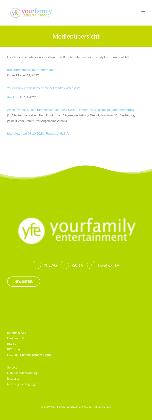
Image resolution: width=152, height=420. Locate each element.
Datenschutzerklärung (22, 373)
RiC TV (12, 343)
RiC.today (14, 349)
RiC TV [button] (78, 265)
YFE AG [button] (50, 265)
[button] (143, 13)
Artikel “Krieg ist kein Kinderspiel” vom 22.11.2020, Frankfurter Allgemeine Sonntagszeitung (70, 109)
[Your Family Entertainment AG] (30, 12)
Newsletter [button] (24, 281)
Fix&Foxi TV (15, 338)
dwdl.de (12, 97)
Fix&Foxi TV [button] (108, 265)
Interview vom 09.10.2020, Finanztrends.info (38, 133)
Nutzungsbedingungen (22, 384)
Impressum (14, 378)
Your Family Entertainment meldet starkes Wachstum (43, 88)
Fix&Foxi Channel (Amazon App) (29, 354)
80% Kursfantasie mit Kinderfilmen (31, 69)
